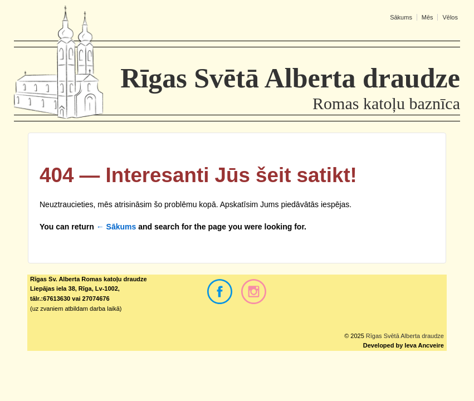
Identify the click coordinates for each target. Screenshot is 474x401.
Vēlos (450, 17)
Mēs (427, 17)
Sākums (401, 17)
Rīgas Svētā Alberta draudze (404, 335)
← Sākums (116, 226)
